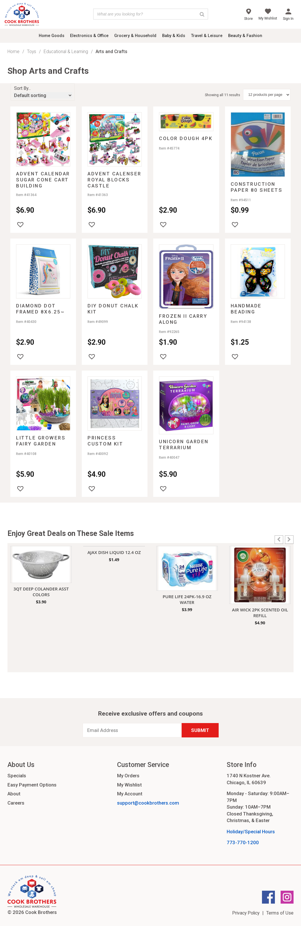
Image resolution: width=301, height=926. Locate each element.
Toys (31, 51)
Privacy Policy (245, 913)
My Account (129, 794)
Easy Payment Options (32, 785)
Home (13, 51)
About (13, 794)
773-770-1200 (243, 842)
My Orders (128, 775)
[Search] (202, 14)
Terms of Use (280, 913)
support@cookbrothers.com (148, 803)
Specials (16, 775)
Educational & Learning (66, 51)
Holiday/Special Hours (251, 831)
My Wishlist (129, 785)
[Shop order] (42, 95)
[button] (20, 224)
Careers (15, 803)
